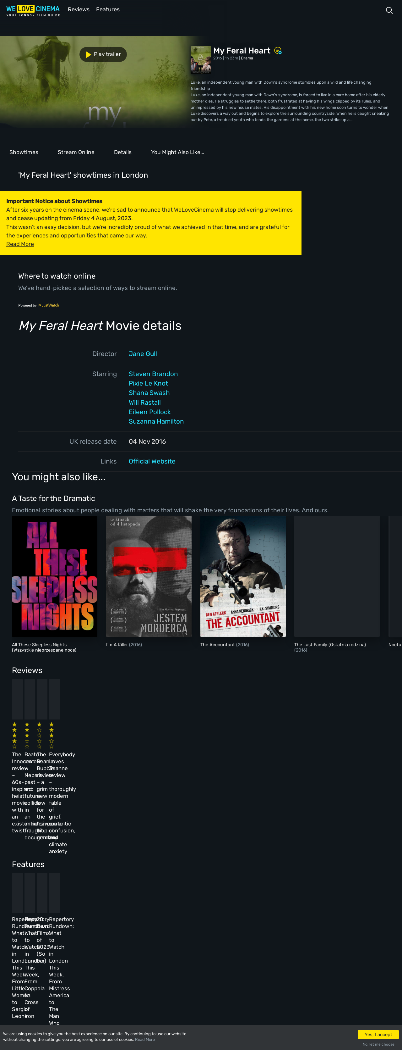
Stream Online (76, 151)
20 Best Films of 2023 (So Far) (227, 840)
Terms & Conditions (153, 942)
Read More (145, 1039)
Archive (141, 928)
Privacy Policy (148, 955)
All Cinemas (103, 915)
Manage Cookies (149, 969)
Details (123, 151)
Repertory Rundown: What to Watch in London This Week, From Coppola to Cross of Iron (138, 847)
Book (58, 928)
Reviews (77, 9)
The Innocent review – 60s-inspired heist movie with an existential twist (46, 744)
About (139, 915)
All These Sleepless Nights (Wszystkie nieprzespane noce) (44, 647)
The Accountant (218, 644)
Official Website (152, 460)
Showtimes (23, 151)
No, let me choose (378, 1044)
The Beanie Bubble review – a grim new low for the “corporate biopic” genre (226, 744)
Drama (247, 57)
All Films (62, 942)
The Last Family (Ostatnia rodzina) (330, 644)
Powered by (38, 305)
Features (108, 9)
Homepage (62, 915)
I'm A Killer (117, 644)
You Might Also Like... (177, 151)
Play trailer (28, 51)
